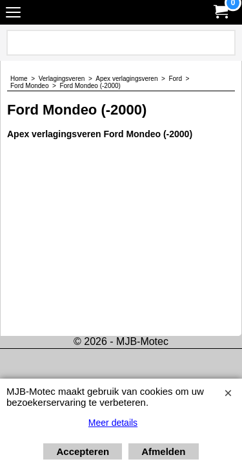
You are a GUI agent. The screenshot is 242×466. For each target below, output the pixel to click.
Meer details (112, 422)
